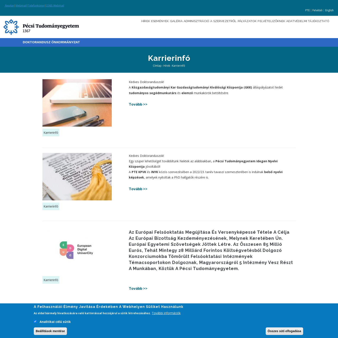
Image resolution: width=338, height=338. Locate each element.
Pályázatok (235, 26)
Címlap (157, 66)
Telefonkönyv (36, 5)
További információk (166, 314)
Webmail (21, 5)
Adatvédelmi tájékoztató (305, 26)
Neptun (9, 5)
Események (131, 26)
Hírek (114, 26)
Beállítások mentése (50, 332)
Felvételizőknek (264, 26)
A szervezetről (207, 26)
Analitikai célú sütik (55, 322)
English (329, 10)
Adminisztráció (176, 26)
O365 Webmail (55, 5)
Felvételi (317, 10)
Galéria (151, 26)
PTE (307, 10)
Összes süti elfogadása (284, 332)
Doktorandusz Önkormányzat (51, 42)
